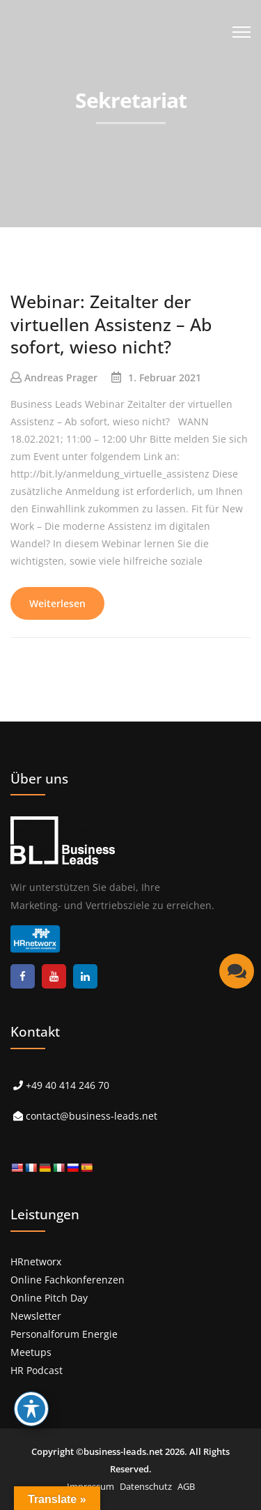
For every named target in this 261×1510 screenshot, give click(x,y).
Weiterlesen (57, 603)
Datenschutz (146, 1486)
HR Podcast (36, 1370)
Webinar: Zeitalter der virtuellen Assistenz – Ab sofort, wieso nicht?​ (111, 323)
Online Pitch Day (49, 1297)
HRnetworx (35, 1261)
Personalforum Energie (64, 1334)
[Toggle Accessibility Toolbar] (31, 1409)
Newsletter (35, 1315)
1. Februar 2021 (164, 377)
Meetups (31, 1352)
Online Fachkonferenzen (67, 1279)
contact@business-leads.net (91, 1115)
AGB (186, 1486)
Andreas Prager (60, 377)
